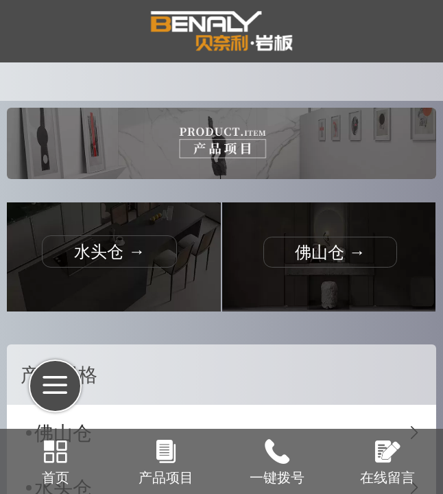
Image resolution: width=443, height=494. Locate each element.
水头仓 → (109, 251)
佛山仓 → (330, 252)
